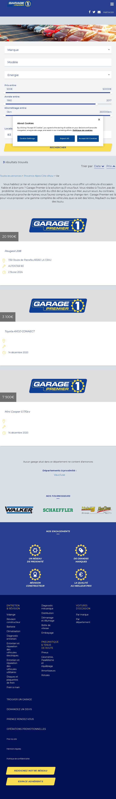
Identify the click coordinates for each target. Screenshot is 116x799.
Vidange (11, 614)
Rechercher (58, 147)
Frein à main (13, 687)
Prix (110, 166)
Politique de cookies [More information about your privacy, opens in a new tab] (82, 130)
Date (99, 166)
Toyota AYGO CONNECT (20, 331)
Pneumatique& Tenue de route (50, 645)
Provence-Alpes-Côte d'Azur (39, 176)
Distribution (47, 613)
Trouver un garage (19, 699)
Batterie (11, 626)
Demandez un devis (19, 709)
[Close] (99, 119)
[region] (58, 131)
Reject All (64, 138)
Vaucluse (59, 474)
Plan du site (12, 739)
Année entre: (12, 96)
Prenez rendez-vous (20, 719)
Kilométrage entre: (16, 108)
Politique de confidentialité (18, 758)
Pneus (44, 652)
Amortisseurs (48, 670)
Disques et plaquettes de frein (12, 679)
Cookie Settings (27, 138)
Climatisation (13, 631)
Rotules (45, 675)
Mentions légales (14, 749)
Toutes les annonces (10, 176)
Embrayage (47, 632)
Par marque (82, 614)
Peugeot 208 (13, 251)
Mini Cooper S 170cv (17, 411)
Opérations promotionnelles (26, 729)
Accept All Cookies (88, 138)
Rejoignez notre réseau (31, 770)
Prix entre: (10, 85)
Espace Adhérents (31, 781)
